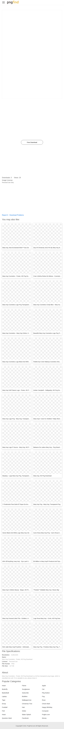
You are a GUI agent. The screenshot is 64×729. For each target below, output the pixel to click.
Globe (24, 711)
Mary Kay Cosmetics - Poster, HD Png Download (17, 276)
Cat (43, 689)
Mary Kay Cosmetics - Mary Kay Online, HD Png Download (20, 333)
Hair (23, 707)
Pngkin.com (46, 714)
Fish (3, 711)
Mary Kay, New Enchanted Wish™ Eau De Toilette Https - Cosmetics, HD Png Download (29, 247)
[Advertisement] (32, 24)
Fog (43, 696)
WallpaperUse (26, 700)
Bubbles (24, 696)
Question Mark (7, 718)
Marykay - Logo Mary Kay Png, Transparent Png (17, 476)
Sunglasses (26, 689)
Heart (4, 685)
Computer (45, 711)
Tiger (3, 700)
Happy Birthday (47, 707)
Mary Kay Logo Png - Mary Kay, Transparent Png (17, 419)
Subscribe (25, 693)
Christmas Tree (27, 703)
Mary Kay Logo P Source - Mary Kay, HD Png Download (19, 447)
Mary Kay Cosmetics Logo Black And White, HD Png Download (22, 362)
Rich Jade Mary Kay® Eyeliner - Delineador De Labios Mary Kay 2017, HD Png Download (30, 647)
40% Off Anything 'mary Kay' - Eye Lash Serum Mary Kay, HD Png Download (26, 561)
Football (4, 707)
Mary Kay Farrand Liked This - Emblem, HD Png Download (20, 618)
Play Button (46, 693)
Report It (5, 215)
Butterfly (5, 689)
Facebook (25, 718)
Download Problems (17, 215)
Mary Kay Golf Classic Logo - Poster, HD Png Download (19, 390)
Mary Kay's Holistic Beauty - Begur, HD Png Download (19, 590)
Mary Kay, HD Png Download (42, 476)
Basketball (5, 693)
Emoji (4, 703)
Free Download (32, 142)
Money (44, 718)
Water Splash (26, 714)
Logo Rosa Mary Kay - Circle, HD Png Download (48, 618)
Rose (44, 700)
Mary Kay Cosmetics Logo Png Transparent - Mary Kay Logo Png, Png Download (27, 304)
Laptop (4, 696)
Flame (24, 685)
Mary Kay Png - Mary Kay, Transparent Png (46, 504)
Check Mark (46, 703)
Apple (44, 685)
